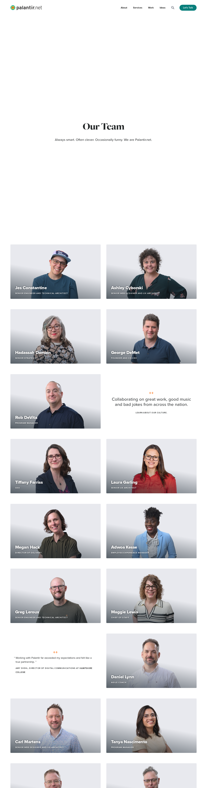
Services (137, 7)
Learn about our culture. (151, 412)
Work (151, 7)
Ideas (163, 7)
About (124, 7)
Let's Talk (188, 7)
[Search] (172, 7)
